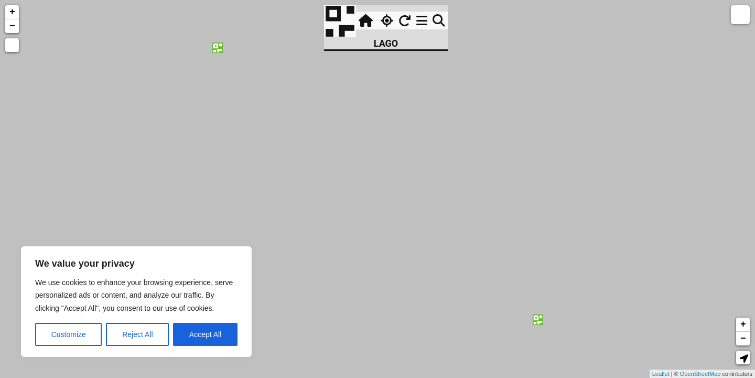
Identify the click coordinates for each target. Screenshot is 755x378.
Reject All (137, 334)
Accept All (205, 334)
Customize (68, 334)
